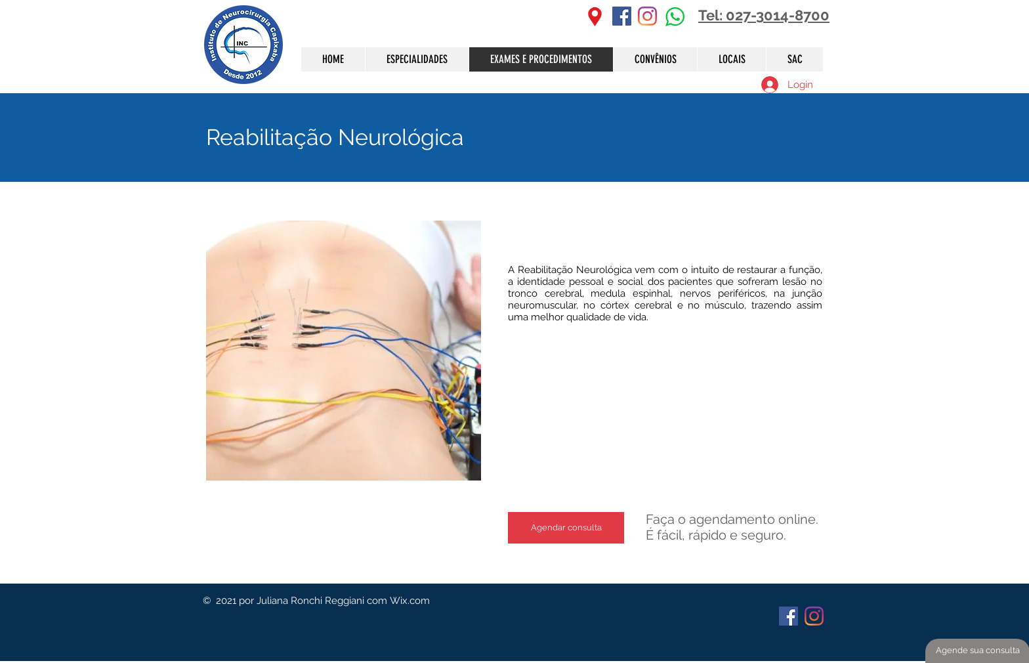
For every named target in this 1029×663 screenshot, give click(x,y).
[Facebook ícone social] (621, 16)
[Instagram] (647, 16)
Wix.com (410, 601)
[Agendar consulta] (566, 528)
